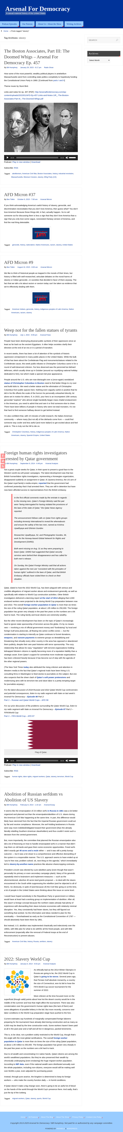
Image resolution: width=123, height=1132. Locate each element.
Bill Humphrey (12, 67)
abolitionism (16, 174)
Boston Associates (45, 174)
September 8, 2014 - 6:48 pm (31, 463)
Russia (36, 941)
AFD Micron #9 (18, 262)
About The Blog (47, 1117)
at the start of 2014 (49, 598)
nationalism (30, 245)
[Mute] (67, 157)
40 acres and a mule (28, 850)
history (55, 174)
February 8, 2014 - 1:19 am (30, 805)
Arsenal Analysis (51, 463)
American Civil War (29, 174)
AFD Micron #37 (19, 194)
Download (35, 162)
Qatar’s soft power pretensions (51, 677)
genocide (15, 245)
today (26, 667)
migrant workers (39, 776)
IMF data (20, 1064)
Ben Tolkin (11, 199)
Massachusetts (17, 177)
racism (52, 245)
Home (6, 31)
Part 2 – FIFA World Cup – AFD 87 (19, 716)
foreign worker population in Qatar (40, 605)
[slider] (37, 157)
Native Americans (42, 245)
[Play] (7, 157)
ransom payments (26, 637)
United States (67, 245)
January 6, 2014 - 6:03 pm (30, 964)
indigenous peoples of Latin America (54, 309)
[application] (41, 157)
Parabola (60, 1129)
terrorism (60, 776)
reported (43, 483)
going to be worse (49, 976)
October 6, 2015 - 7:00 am (27, 199)
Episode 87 (60, 709)
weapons (8, 637)
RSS (16, 168)
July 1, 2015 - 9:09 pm (28, 335)
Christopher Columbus (20, 432)
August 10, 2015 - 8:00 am (27, 267)
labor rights (27, 776)
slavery (40, 177)
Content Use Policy (94, 1117)
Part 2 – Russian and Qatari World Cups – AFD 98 (26, 700)
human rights (17, 776)
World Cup (69, 776)
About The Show (62, 1117)
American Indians (18, 309)
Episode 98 (32, 696)
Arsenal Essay (49, 805)
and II (61, 80)
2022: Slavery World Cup (27, 959)
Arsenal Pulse (45, 335)
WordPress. (72, 1129)
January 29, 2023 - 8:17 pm (30, 67)
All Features (33, 1117)
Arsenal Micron (46, 199)
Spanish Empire (33, 435)
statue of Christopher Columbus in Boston (24, 383)
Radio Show (48, 67)
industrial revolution (66, 174)
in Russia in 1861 (55, 811)
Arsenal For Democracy (37, 9)
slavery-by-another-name (21, 864)
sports (39, 1098)
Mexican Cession (30, 177)
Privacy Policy (77, 1117)
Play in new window (21, 162)
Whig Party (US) (50, 177)
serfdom (43, 941)
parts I (56, 80)
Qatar (48, 776)
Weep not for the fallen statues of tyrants (40, 330)
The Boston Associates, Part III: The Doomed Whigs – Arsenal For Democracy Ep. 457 (37, 57)
